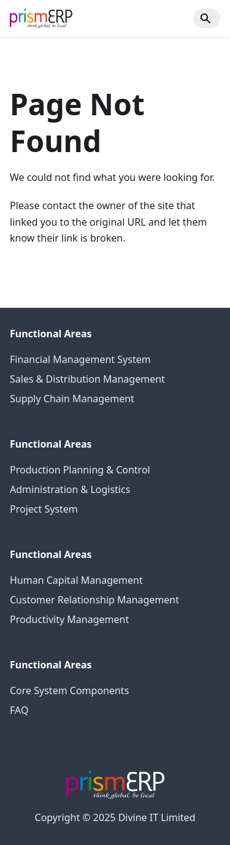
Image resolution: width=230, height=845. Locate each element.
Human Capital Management (76, 580)
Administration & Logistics (70, 489)
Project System (44, 509)
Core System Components (69, 690)
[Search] (206, 18)
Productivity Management (69, 619)
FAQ (19, 710)
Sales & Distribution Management (87, 379)
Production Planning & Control (80, 469)
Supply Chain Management (72, 398)
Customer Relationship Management (94, 599)
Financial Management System (80, 359)
